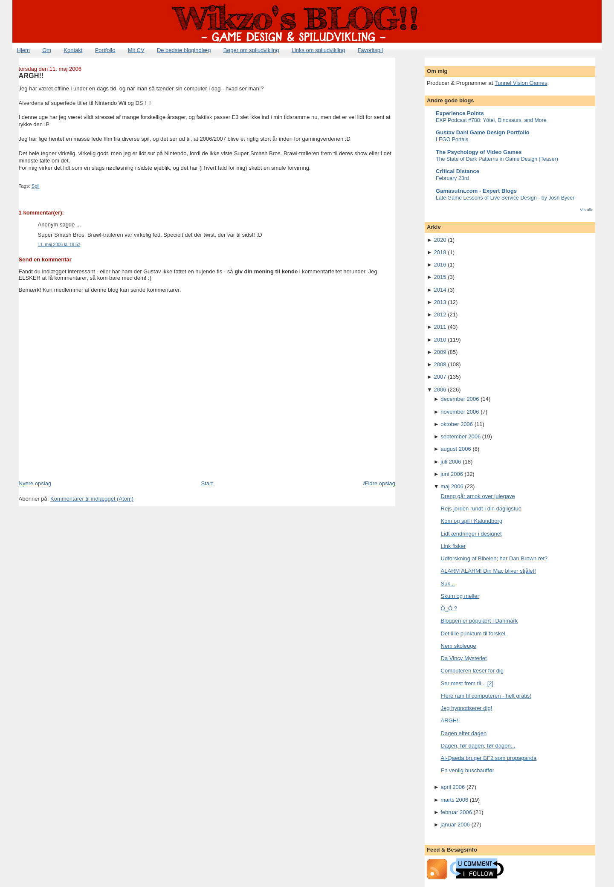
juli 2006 (450, 461)
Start (207, 483)
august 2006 (455, 449)
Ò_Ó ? (449, 608)
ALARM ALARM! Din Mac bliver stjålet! (488, 571)
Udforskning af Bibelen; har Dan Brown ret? (494, 558)
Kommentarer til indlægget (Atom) (91, 499)
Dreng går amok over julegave (478, 496)
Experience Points (460, 113)
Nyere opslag (35, 483)
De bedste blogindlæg (184, 50)
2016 (440, 264)
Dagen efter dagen (464, 733)
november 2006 (459, 412)
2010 (440, 339)
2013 (440, 302)
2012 (440, 314)
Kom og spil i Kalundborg (472, 521)
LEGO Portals (452, 139)
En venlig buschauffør (468, 770)
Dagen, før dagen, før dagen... (478, 745)
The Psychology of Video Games (478, 152)
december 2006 (459, 399)
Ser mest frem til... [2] (467, 683)
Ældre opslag (378, 483)
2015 (440, 277)
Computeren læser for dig (472, 670)
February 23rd (452, 178)
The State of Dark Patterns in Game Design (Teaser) (497, 159)
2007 (440, 377)
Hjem (23, 50)
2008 (440, 364)
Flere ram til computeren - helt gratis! (486, 696)
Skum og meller (460, 596)
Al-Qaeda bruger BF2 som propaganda (489, 758)
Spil (36, 185)
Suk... (448, 583)
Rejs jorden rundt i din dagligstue (481, 508)
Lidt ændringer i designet (471, 533)
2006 (440, 389)
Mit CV (136, 50)
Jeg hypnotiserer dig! (466, 708)
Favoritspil (370, 50)
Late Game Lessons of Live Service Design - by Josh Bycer (505, 198)
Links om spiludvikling (318, 50)
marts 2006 (454, 800)
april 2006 (452, 787)
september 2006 (460, 436)
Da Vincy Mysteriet (464, 658)
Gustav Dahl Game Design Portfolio (483, 132)
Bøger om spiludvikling (251, 50)
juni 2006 (451, 474)
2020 (440, 240)
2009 (440, 352)
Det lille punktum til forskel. (474, 633)
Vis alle (586, 209)
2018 (440, 252)
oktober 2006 (456, 424)
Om (46, 50)
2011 (440, 327)
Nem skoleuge (458, 646)
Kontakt (73, 50)
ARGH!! (31, 75)
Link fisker (453, 546)
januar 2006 (455, 824)
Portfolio (105, 50)
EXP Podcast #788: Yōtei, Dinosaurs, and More (491, 120)
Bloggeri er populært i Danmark (479, 620)
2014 (440, 290)
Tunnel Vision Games (521, 83)
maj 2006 (451, 486)
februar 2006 (456, 812)
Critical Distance (457, 171)
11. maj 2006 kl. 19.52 (59, 244)
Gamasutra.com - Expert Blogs (476, 191)
